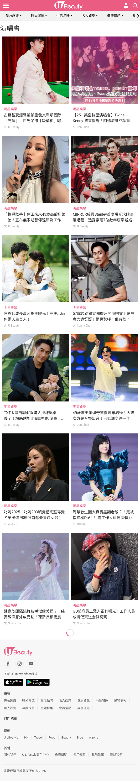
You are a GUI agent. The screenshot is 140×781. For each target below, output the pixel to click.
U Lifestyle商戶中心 (35, 754)
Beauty (66, 737)
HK (26, 737)
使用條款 (79, 754)
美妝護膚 (12, 16)
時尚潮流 (37, 16)
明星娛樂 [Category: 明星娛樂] (10, 109)
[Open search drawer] (135, 5)
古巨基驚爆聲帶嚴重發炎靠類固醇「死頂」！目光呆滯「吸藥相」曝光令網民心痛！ (34, 121)
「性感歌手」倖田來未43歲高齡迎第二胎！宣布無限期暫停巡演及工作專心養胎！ (34, 220)
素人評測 (10, 708)
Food (51, 737)
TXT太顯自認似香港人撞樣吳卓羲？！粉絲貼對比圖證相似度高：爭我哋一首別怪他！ (34, 419)
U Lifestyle (11, 737)
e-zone (93, 737)
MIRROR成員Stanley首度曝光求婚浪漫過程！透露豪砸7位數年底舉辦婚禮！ (103, 220)
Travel (38, 737)
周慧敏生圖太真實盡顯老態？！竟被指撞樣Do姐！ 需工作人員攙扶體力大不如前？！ (104, 518)
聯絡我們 (116, 754)
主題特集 (47, 708)
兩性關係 (102, 700)
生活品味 (63, 16)
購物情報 (120, 700)
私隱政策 (98, 754)
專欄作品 (28, 708)
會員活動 (65, 708)
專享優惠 (83, 708)
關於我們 (10, 754)
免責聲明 (61, 754)
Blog (80, 737)
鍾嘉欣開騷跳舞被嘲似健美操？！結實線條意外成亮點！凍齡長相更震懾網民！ (34, 617)
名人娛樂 (88, 16)
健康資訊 (113, 16)
